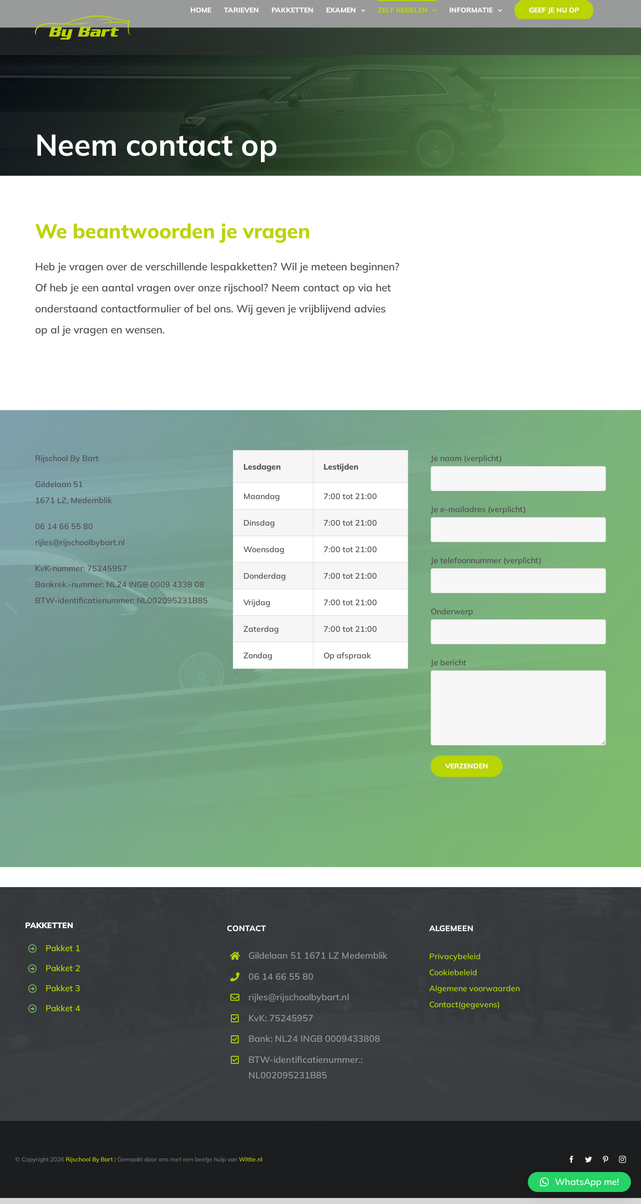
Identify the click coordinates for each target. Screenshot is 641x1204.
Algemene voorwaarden (474, 988)
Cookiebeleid (453, 972)
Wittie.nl (250, 1159)
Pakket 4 (63, 1008)
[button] (579, 1182)
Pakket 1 (63, 948)
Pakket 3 (63, 988)
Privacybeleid (455, 956)
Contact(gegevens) (464, 1004)
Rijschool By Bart (88, 1159)
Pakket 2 (63, 968)
